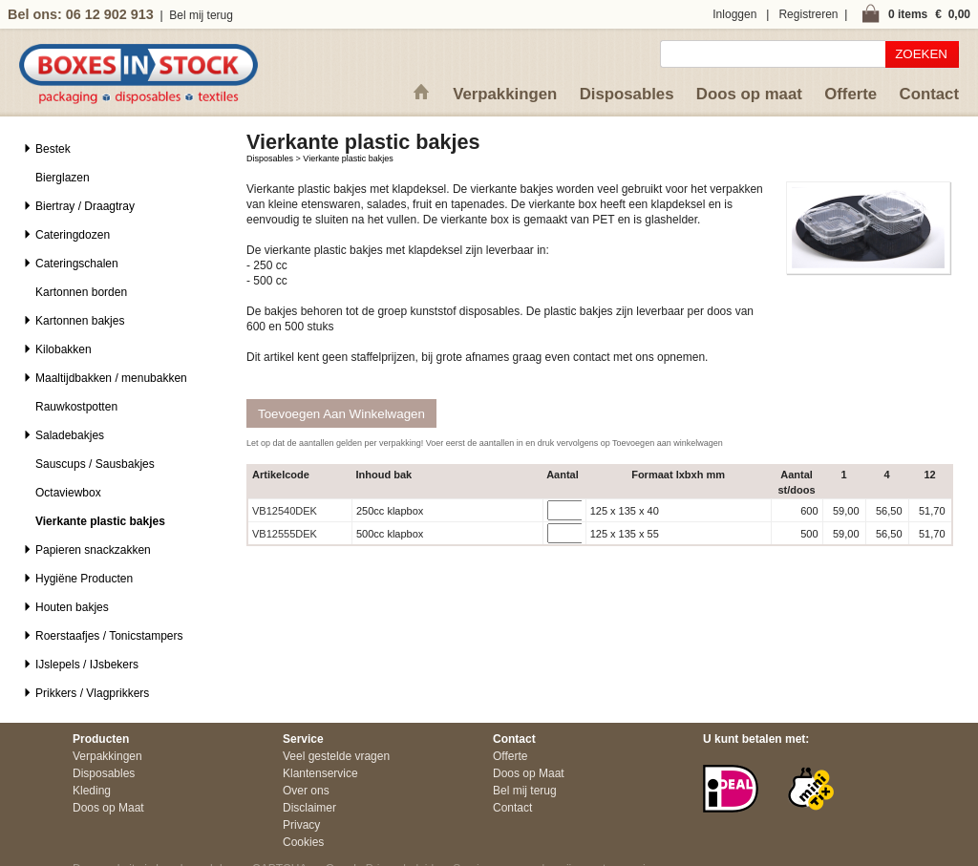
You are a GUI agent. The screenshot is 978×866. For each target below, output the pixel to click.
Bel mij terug (201, 15)
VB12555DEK (284, 533)
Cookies (303, 842)
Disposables (627, 94)
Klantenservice (320, 773)
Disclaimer (309, 807)
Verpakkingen (505, 94)
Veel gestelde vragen (336, 756)
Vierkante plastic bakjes (348, 158)
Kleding (92, 790)
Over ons (306, 790)
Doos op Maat (108, 807)
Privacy (301, 825)
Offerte (850, 94)
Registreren (808, 14)
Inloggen (734, 14)
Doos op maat (749, 94)
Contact (929, 94)
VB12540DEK (284, 511)
